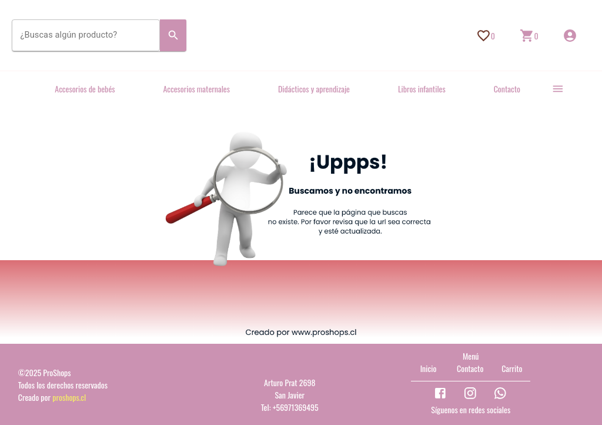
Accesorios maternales (196, 88)
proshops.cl (69, 397)
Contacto (507, 88)
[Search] (173, 35)
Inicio (428, 368)
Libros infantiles (422, 88)
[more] (557, 88)
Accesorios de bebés (85, 88)
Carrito (511, 368)
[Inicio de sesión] (570, 35)
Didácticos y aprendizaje (314, 88)
